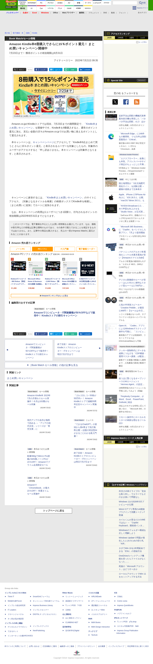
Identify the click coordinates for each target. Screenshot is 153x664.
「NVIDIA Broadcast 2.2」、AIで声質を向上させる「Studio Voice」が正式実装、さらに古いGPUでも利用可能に (132, 212)
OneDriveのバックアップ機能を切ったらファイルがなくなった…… (132, 559)
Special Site (117, 80)
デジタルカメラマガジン (17, 627)
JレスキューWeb (98, 610)
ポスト (21, 70)
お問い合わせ (34, 646)
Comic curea (122, 601)
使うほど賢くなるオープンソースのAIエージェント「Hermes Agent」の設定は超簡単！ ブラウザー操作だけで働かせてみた (132, 384)
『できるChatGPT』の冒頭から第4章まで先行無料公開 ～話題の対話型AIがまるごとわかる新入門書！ (85, 430)
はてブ (57, 70)
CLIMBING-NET (71, 622)
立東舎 (68, 610)
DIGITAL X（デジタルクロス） (45, 614)
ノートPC (20, 249)
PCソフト (42, 249)
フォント (122, 13)
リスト (30, 70)
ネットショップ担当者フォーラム (46, 601)
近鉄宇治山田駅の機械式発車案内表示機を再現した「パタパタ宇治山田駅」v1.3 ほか (132, 118)
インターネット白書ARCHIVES (20, 636)
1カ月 (142, 38)
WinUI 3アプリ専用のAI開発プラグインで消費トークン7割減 (132, 512)
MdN (90, 619)
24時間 (120, 38)
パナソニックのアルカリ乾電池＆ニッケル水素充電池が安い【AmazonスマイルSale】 (132, 255)
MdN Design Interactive (100, 627)
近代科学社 (66, 627)
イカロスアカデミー (99, 614)
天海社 (120, 597)
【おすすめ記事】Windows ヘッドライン (129, 485)
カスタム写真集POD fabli (127, 626)
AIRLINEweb (96, 597)
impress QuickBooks (125, 605)
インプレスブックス (41, 626)
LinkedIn (87, 70)
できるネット (13, 631)
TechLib (94, 635)
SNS (105, 13)
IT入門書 (65, 249)
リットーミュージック (74, 597)
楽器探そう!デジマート (74, 601)
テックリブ (92, 631)
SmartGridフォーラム (41, 597)
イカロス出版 (93, 593)
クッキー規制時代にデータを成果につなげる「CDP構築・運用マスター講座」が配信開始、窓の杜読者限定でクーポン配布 (132, 356)
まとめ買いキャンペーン (20, 378)
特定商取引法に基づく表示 (138, 646)
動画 (113, 13)
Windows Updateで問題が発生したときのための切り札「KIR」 (132, 540)
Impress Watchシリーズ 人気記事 (127, 438)
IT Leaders (12, 610)
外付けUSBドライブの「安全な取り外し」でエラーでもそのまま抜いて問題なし (132, 494)
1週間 (131, 38)
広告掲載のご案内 (50, 646)
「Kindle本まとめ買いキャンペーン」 (64, 197)
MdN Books (95, 622)
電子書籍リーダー (87, 249)
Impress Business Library (43, 605)
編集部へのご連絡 (67, 646)
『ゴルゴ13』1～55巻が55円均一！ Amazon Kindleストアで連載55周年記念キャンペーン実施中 (85, 401)
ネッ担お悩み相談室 (16, 619)
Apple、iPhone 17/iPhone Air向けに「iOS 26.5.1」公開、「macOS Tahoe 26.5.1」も (132, 197)
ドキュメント (93, 13)
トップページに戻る (53, 510)
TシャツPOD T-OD (73, 605)
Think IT (11, 597)
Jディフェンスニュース (100, 601)
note (72, 70)
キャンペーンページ (43, 142)
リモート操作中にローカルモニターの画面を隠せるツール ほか (133, 420)
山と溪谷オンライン (73, 618)
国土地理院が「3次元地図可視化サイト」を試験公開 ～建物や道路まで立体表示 (132, 186)
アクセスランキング (120, 34)
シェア (43, 70)
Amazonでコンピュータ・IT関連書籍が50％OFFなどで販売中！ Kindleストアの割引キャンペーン (37, 351)
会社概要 (101, 646)
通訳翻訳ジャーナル (99, 605)
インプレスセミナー (41, 610)
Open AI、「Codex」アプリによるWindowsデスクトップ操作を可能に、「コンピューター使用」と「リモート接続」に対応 (132, 331)
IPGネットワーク (121, 618)
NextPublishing (39, 631)
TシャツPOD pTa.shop (126, 622)
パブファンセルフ (124, 614)
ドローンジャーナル (16, 614)
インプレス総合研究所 (16, 605)
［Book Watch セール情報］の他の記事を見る (53, 365)
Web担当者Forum (15, 601)
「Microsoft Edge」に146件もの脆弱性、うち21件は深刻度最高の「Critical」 (132, 136)
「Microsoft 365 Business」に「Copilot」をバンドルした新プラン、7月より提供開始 (132, 229)
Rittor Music (67, 593)
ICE (115, 593)
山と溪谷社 (66, 614)
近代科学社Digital (72, 631)
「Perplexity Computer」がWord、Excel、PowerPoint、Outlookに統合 (132, 399)
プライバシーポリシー (86, 646)
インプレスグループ (116, 646)
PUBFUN (118, 610)
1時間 (109, 38)
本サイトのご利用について (15, 646)
